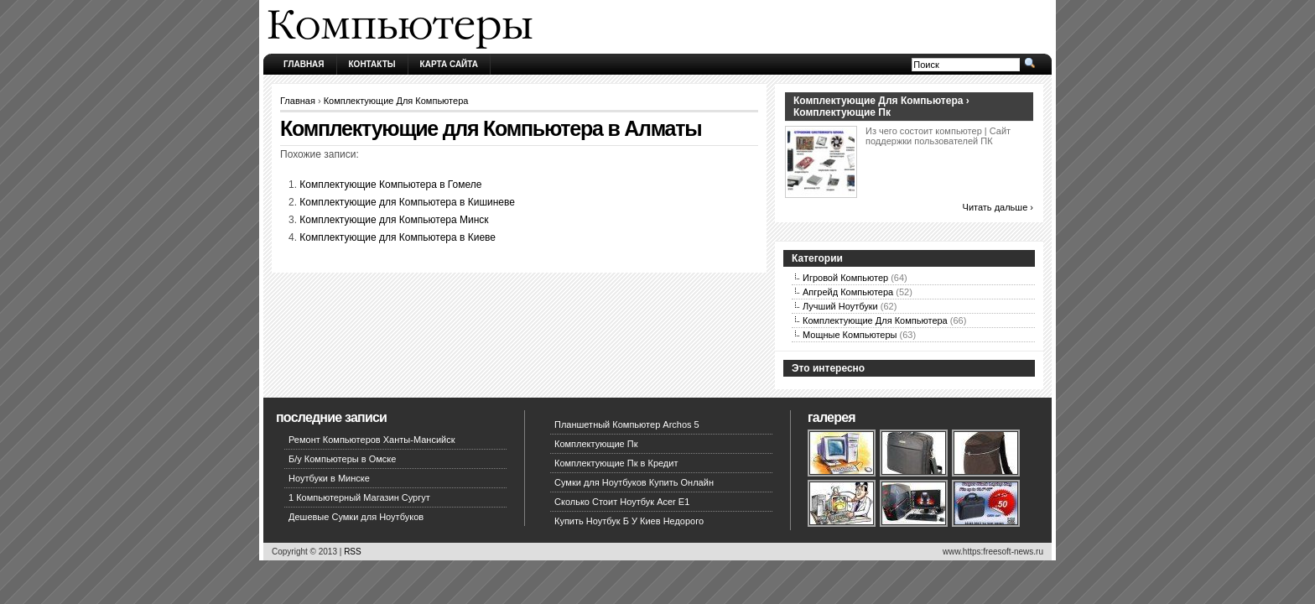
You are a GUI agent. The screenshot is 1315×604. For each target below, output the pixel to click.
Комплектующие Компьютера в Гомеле (390, 184)
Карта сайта (449, 64)
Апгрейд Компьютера (848, 292)
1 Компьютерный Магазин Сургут (359, 497)
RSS (352, 551)
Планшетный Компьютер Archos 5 (626, 424)
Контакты (372, 64)
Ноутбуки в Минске (329, 478)
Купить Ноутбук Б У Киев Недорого (629, 521)
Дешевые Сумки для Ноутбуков (356, 517)
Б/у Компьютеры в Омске (342, 459)
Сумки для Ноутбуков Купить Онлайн (634, 482)
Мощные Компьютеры (850, 335)
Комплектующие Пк (596, 444)
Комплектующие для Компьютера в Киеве (397, 237)
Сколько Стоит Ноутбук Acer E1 (621, 502)
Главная (304, 64)
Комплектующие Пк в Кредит (616, 463)
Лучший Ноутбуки (840, 306)
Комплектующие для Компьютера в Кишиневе (407, 202)
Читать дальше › (998, 207)
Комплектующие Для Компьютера (396, 101)
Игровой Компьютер (845, 278)
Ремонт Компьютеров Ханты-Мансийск (371, 440)
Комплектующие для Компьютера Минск (393, 220)
